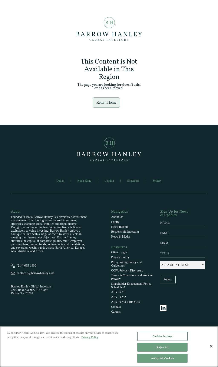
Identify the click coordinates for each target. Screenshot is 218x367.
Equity (115, 221)
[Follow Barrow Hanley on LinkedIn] (165, 308)
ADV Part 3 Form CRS (125, 301)
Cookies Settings (162, 336)
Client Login (119, 252)
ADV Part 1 (118, 292)
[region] (109, 346)
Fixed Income (119, 226)
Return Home (106, 102)
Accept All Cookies (162, 358)
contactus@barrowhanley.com (35, 273)
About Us (117, 217)
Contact (116, 306)
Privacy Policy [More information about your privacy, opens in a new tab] (89, 337)
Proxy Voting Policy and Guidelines (126, 264)
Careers (116, 311)
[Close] (211, 346)
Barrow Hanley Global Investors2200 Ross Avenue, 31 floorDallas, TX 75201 (31, 290)
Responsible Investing (125, 231)
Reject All (162, 347)
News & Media (120, 236)
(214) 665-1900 (26, 265)
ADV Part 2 (118, 297)
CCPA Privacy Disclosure (127, 270)
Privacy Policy (120, 257)
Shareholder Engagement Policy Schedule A (131, 285)
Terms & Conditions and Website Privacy (132, 277)
